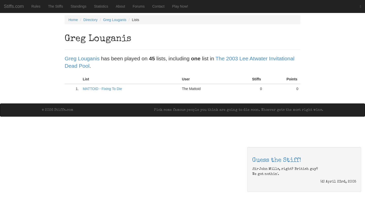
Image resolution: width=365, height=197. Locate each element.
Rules (36, 6)
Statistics (101, 6)
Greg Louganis (114, 20)
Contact (158, 6)
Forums (138, 6)
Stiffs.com (14, 6)
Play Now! (180, 6)
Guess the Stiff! (276, 160)
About (120, 6)
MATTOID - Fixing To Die (102, 89)
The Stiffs (55, 6)
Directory (90, 20)
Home (73, 20)
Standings (78, 6)
